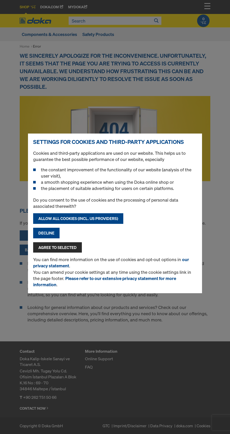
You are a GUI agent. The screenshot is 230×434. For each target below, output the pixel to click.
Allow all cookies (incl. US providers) (78, 218)
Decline (46, 233)
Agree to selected (57, 247)
